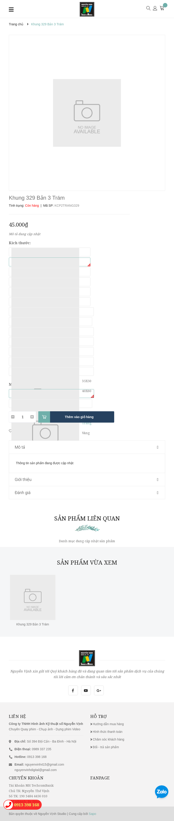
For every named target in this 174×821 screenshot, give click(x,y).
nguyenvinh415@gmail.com (44, 764)
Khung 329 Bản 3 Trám (32, 624)
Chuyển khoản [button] (26, 778)
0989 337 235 (32, 749)
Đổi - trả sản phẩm (106, 747)
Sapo (92, 814)
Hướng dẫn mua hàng (108, 724)
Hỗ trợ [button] (98, 716)
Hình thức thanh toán (107, 731)
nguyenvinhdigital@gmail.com (35, 770)
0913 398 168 (30, 757)
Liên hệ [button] (17, 716)
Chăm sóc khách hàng (108, 739)
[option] (87, 113)
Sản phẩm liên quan (87, 518)
